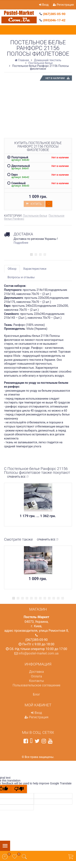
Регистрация (63, 4)
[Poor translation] (19, 789)
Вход (44, 4)
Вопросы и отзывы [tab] (21, 277)
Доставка (36, 672)
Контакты (36, 681)
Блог (36, 694)
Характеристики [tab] (34, 269)
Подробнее (21, 242)
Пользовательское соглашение (36, 685)
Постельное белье (35, 215)
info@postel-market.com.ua (38, 653)
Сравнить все (18, 476)
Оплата (36, 676)
